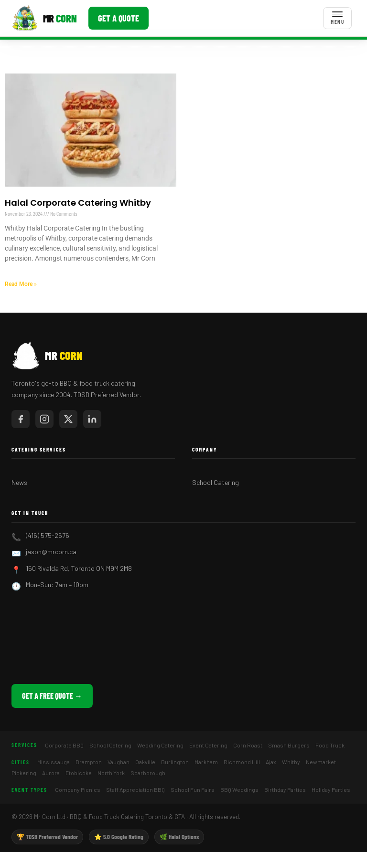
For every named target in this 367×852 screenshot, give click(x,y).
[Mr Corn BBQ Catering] (44, 18)
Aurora (51, 772)
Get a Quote (118, 18)
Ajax (271, 761)
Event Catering (208, 745)
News (19, 482)
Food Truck (330, 745)
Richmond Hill (242, 761)
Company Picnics (77, 789)
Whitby (291, 761)
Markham (206, 761)
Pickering (23, 772)
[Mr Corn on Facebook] (20, 419)
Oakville (145, 761)
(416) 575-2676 (47, 535)
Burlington (175, 761)
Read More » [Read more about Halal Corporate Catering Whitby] (21, 284)
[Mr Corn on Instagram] (44, 419)
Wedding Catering (160, 745)
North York (111, 772)
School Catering (215, 482)
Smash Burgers (289, 745)
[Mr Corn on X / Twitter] (68, 419)
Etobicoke (78, 772)
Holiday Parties (331, 789)
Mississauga (53, 761)
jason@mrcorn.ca (51, 551)
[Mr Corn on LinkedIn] (92, 419)
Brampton (89, 761)
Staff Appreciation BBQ (135, 789)
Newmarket (321, 761)
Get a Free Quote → (52, 695)
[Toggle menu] (337, 18)
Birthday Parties (285, 789)
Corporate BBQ (64, 745)
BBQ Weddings (239, 789)
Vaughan (119, 761)
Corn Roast (247, 745)
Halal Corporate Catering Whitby (78, 203)
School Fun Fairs (193, 789)
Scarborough (147, 772)
